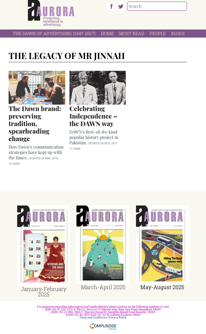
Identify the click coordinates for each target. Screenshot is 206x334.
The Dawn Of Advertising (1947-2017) (54, 33)
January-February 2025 (43, 291)
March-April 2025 (103, 287)
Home (107, 33)
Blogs (178, 33)
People (158, 33)
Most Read (131, 33)
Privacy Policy (118, 317)
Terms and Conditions (93, 317)
